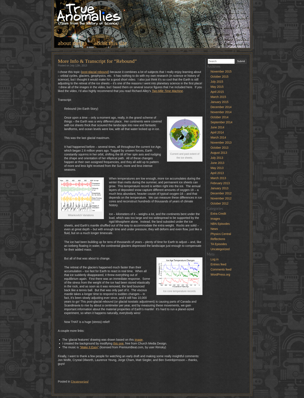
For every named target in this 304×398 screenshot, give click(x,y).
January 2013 (219, 188)
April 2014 (217, 132)
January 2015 (219, 102)
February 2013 (220, 183)
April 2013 (217, 173)
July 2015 (216, 81)
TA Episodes (218, 244)
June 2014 (217, 127)
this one (118, 343)
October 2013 (219, 147)
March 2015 (218, 97)
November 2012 (221, 198)
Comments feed (220, 269)
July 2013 (216, 157)
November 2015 (221, 71)
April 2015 (217, 91)
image (139, 339)
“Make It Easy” (89, 347)
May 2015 (216, 86)
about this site (110, 43)
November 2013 (221, 142)
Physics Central (220, 234)
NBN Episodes (220, 223)
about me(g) (72, 43)
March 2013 (218, 178)
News (214, 229)
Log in (214, 259)
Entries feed (218, 264)
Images (215, 218)
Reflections (217, 239)
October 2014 (219, 117)
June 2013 (217, 163)
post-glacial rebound (95, 72)
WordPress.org (220, 274)
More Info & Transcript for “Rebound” (97, 61)
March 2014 (218, 137)
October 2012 (219, 203)
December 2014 (221, 107)
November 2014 (221, 112)
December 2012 (221, 193)
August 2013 (218, 152)
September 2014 (221, 122)
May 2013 (216, 168)
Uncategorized (79, 381)
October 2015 (219, 76)
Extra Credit (218, 213)
